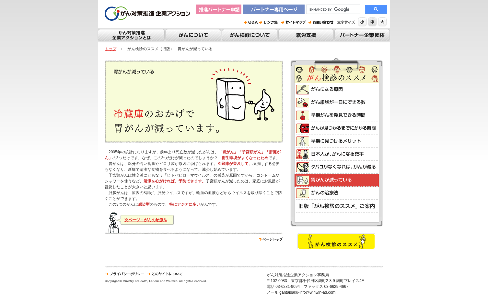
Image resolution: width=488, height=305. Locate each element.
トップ (110, 49)
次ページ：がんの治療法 (145, 220)
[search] (332, 9)
